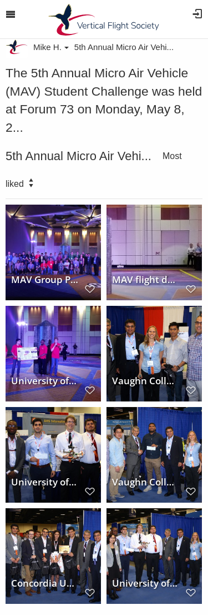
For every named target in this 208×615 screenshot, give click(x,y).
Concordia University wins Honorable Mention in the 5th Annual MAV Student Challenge (45, 583)
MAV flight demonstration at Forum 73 (146, 279)
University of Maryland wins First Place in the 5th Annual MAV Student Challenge (146, 583)
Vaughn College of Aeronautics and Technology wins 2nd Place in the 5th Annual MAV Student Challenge (146, 380)
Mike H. (51, 47)
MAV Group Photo (45, 279)
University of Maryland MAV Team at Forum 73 (45, 380)
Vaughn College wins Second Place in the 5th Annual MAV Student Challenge (146, 481)
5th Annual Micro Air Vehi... (124, 47)
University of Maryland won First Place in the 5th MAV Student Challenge (45, 481)
